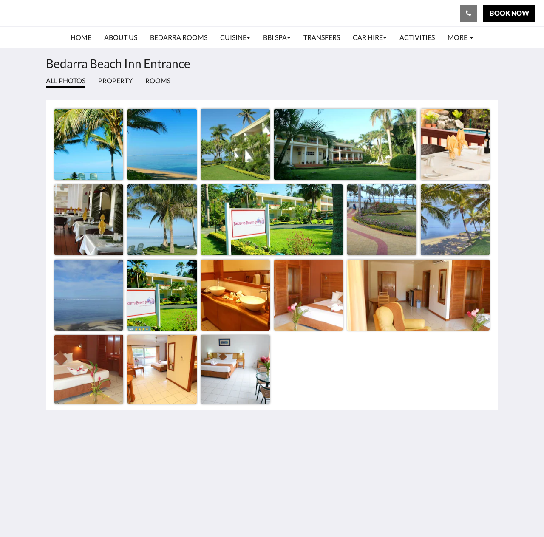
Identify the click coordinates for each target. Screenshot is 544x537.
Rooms (157, 80)
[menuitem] (81, 37)
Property (115, 80)
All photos (65, 80)
